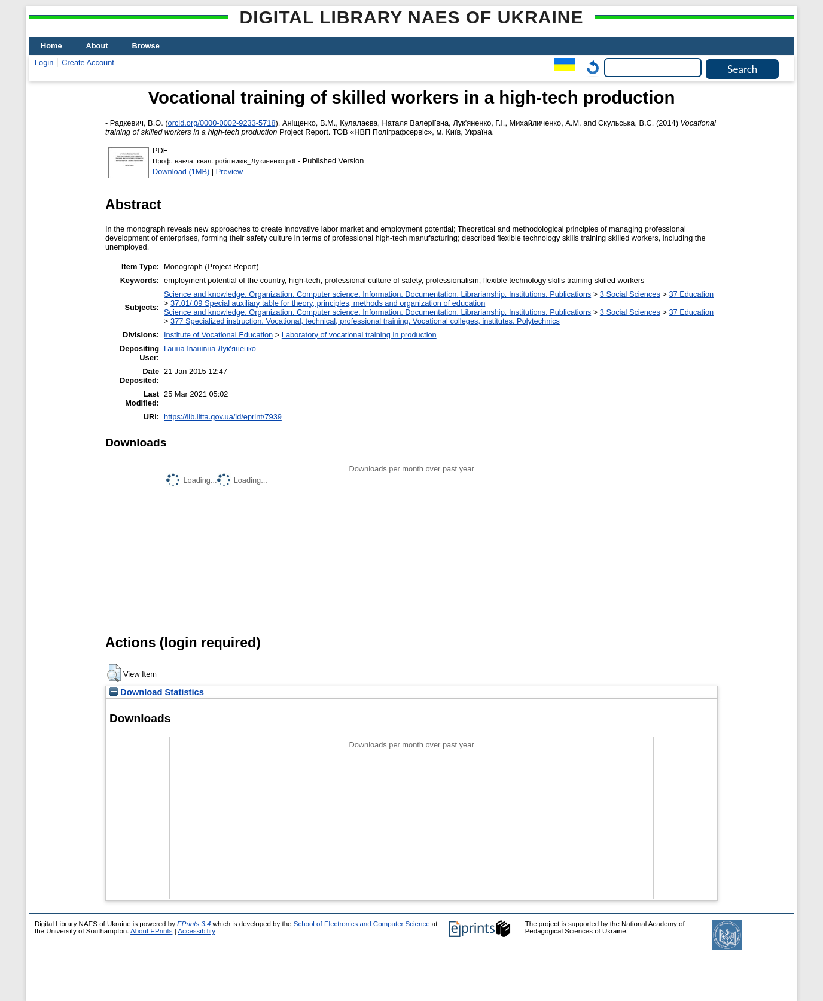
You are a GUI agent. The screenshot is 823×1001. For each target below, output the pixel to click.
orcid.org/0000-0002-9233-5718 (222, 122)
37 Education (691, 294)
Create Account (88, 62)
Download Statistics (156, 692)
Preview (229, 171)
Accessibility (196, 931)
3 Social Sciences (630, 294)
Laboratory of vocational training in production (359, 334)
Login (44, 62)
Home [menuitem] (51, 45)
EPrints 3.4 (194, 923)
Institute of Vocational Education (218, 334)
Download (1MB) (181, 171)
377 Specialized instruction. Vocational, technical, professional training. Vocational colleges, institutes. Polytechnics (365, 321)
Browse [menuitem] (146, 45)
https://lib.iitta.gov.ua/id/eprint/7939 (223, 416)
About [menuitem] (97, 45)
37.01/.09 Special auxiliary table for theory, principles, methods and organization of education (327, 303)
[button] (114, 673)
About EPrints (151, 931)
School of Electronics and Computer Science (362, 923)
